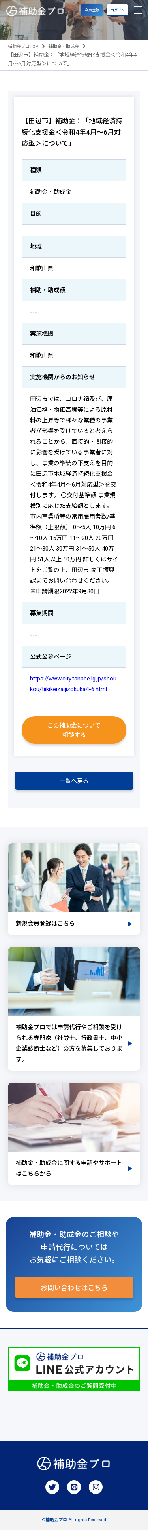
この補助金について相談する (74, 730)
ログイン (118, 10)
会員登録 (92, 10)
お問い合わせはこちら (74, 1288)
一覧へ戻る (74, 781)
